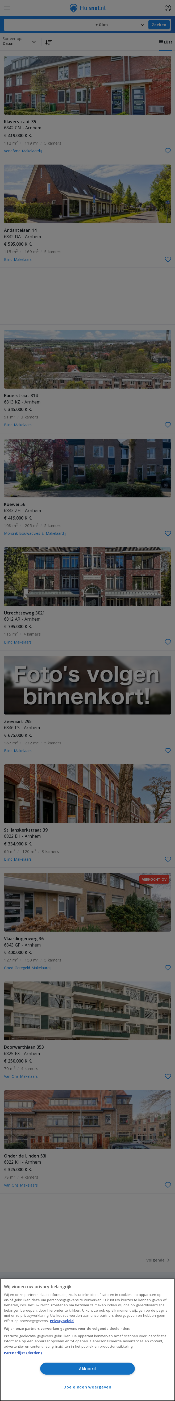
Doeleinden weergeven (87, 1387)
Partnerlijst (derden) (23, 1352)
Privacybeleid (62, 1320)
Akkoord (87, 1368)
